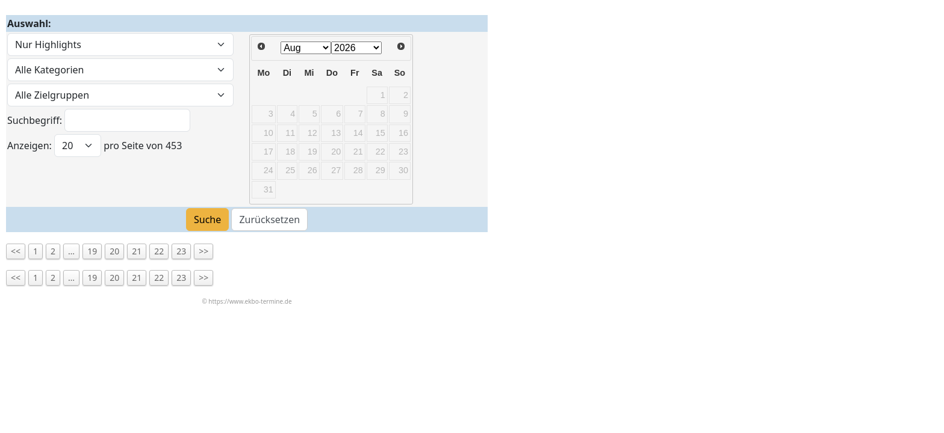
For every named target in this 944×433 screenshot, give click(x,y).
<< (15, 251)
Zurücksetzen (269, 219)
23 (181, 251)
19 (92, 251)
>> (203, 251)
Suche (207, 219)
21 (136, 251)
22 (159, 251)
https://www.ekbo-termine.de (249, 301)
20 (114, 251)
